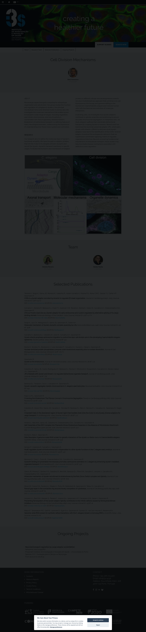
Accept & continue (98, 620)
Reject (98, 625)
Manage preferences (56, 627)
